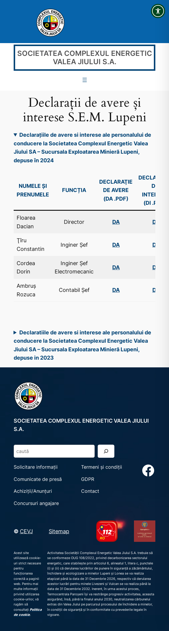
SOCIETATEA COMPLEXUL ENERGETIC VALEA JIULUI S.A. (84, 57)
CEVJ (26, 531)
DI (155, 244)
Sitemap (59, 531)
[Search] (106, 451)
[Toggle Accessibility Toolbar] (158, 11)
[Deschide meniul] (84, 80)
